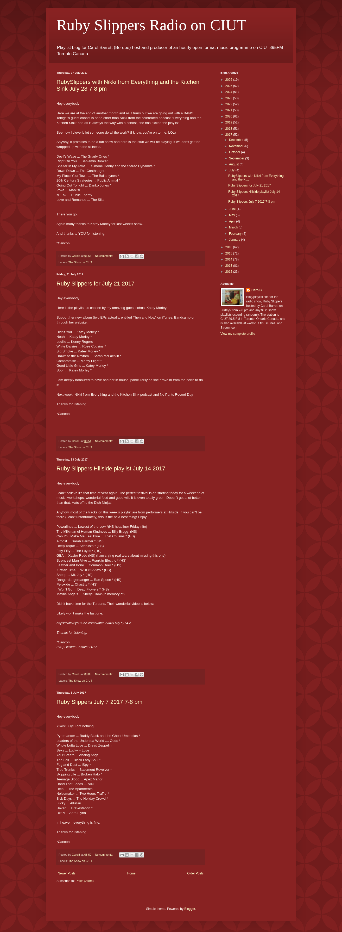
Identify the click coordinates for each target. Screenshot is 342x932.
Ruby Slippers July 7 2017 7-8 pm (99, 702)
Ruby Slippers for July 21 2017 (95, 283)
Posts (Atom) (84, 881)
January (235, 239)
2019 (229, 122)
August (234, 164)
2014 (229, 259)
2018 (229, 129)
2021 (229, 110)
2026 (229, 80)
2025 (229, 86)
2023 (229, 98)
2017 (229, 134)
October (235, 152)
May (232, 215)
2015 (229, 253)
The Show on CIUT (80, 262)
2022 (229, 104)
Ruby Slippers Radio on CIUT (151, 25)
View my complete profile (237, 333)
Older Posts (195, 873)
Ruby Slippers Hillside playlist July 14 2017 (110, 468)
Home (131, 873)
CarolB (256, 290)
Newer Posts (66, 873)
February (235, 233)
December (236, 140)
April (232, 221)
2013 (229, 266)
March (234, 227)
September (237, 158)
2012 (229, 272)
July (232, 170)
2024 (229, 92)
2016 (229, 247)
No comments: (104, 255)
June (233, 209)
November (236, 146)
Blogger (189, 909)
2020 (229, 116)
